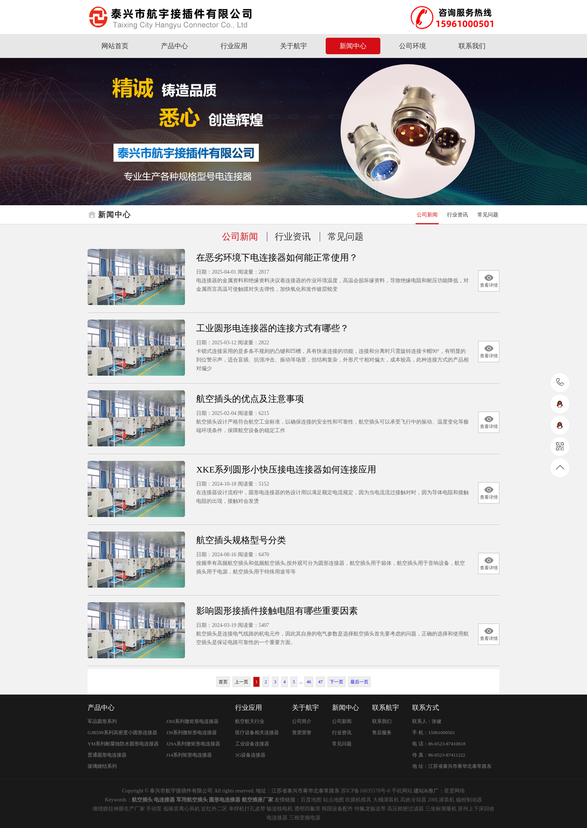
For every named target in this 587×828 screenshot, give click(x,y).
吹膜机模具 (358, 800)
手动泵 (154, 809)
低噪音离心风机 (181, 809)
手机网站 (402, 791)
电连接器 (277, 818)
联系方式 (425, 707)
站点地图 (333, 800)
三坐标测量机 (441, 809)
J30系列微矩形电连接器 (191, 732)
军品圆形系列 (102, 721)
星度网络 (454, 791)
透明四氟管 (307, 809)
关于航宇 (293, 46)
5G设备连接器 (250, 755)
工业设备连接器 (252, 744)
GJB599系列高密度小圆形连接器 (122, 732)
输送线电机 (280, 809)
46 (309, 681)
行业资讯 (457, 215)
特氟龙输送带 (370, 809)
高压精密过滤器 (405, 809)
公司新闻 (427, 215)
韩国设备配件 (337, 809)
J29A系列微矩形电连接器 (193, 744)
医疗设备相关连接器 (257, 732)
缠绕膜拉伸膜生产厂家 (118, 809)
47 (320, 681)
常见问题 (487, 215)
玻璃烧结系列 (102, 766)
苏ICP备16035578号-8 (365, 791)
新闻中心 (353, 46)
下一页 (336, 681)
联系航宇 (385, 707)
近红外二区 (214, 809)
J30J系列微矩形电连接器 (192, 721)
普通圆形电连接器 (107, 755)
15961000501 (560, 382)
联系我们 (472, 46)
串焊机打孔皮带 (247, 809)
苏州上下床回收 (476, 809)
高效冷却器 (413, 800)
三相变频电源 (304, 818)
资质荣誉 (301, 732)
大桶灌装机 (386, 800)
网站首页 (114, 46)
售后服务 (382, 732)
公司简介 (301, 721)
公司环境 (412, 46)
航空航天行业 (249, 721)
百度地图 (311, 800)
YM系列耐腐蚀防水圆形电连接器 (123, 744)
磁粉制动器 (469, 800)
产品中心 (174, 46)
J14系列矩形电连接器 (189, 755)
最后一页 (359, 681)
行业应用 (233, 46)
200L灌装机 (441, 800)
